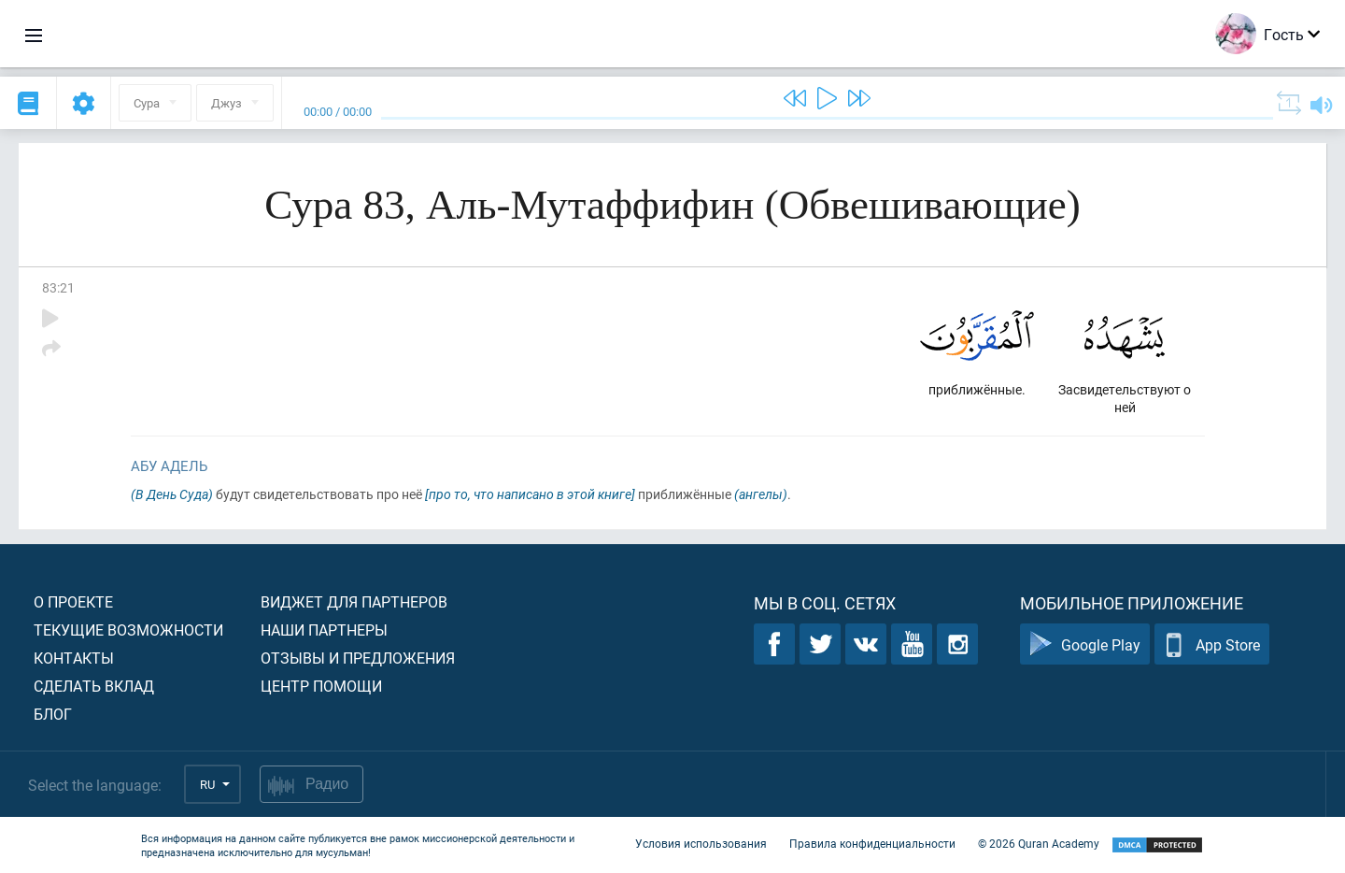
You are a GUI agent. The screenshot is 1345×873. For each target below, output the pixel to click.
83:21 (58, 287)
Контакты (74, 657)
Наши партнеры (324, 629)
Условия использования (701, 843)
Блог (53, 713)
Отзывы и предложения (358, 657)
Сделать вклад (94, 685)
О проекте (73, 601)
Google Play (1084, 644)
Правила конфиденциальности (872, 843)
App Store (1212, 644)
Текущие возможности (128, 629)
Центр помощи (321, 685)
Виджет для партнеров (354, 601)
